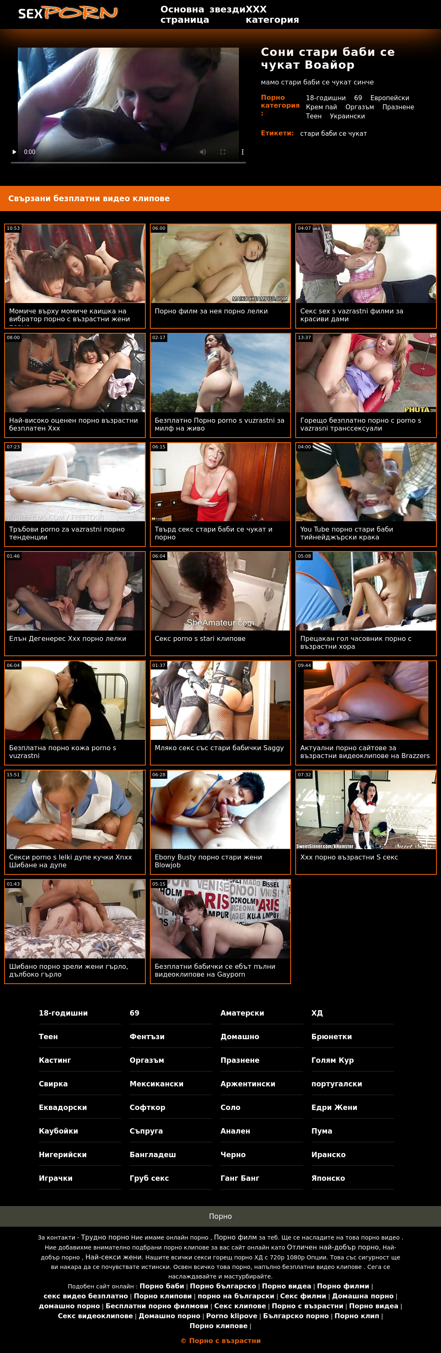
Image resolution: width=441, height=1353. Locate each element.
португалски (336, 1084)
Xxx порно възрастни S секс (349, 857)
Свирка (53, 1084)
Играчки (56, 1178)
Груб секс (149, 1178)
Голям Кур (332, 1060)
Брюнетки (331, 1037)
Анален (236, 1131)
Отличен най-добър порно (333, 1247)
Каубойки (58, 1131)
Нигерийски (63, 1155)
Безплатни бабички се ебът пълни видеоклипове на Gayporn (215, 970)
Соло (231, 1107)
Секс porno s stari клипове (200, 639)
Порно (220, 1216)
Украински (391, 116)
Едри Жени (334, 1107)
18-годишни (327, 98)
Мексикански (156, 1084)
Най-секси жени (113, 1257)
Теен (356, 116)
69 (360, 98)
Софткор (147, 1107)
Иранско (328, 1155)
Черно (233, 1155)
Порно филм (235, 1237)
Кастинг (55, 1060)
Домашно (240, 1037)
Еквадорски (63, 1107)
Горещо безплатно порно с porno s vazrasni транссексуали (360, 424)
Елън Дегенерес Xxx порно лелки (67, 639)
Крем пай (322, 107)
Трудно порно (105, 1237)
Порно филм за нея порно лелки (211, 311)
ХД (317, 1013)
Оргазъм (362, 107)
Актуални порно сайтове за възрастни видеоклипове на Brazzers (365, 752)
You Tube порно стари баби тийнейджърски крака (346, 533)
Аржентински (248, 1084)
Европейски (393, 98)
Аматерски (243, 1013)
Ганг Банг (240, 1178)
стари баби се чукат (335, 133)
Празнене (323, 116)
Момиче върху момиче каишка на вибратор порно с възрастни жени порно (69, 319)
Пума (322, 1131)
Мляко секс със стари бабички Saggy (219, 748)
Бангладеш (153, 1155)
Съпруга (146, 1131)
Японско (328, 1178)
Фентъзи (147, 1037)
